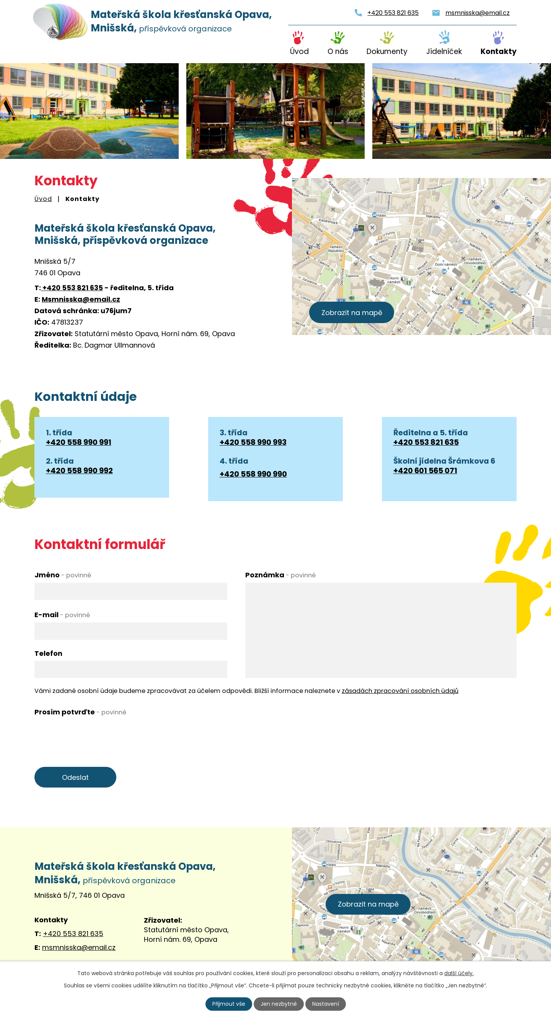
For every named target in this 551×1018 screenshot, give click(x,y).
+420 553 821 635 (393, 12)
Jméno (62, 575)
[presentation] (92, 735)
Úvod (299, 51)
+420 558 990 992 (79, 470)
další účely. (459, 973)
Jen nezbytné (279, 1004)
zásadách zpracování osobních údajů (400, 690)
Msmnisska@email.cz (81, 299)
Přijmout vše (228, 1004)
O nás (338, 51)
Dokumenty (387, 51)
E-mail (62, 614)
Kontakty (499, 51)
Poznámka (280, 575)
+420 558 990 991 (78, 442)
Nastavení (325, 1004)
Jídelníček (444, 51)
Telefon (48, 653)
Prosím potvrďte (80, 712)
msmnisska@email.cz (477, 12)
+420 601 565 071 (425, 470)
